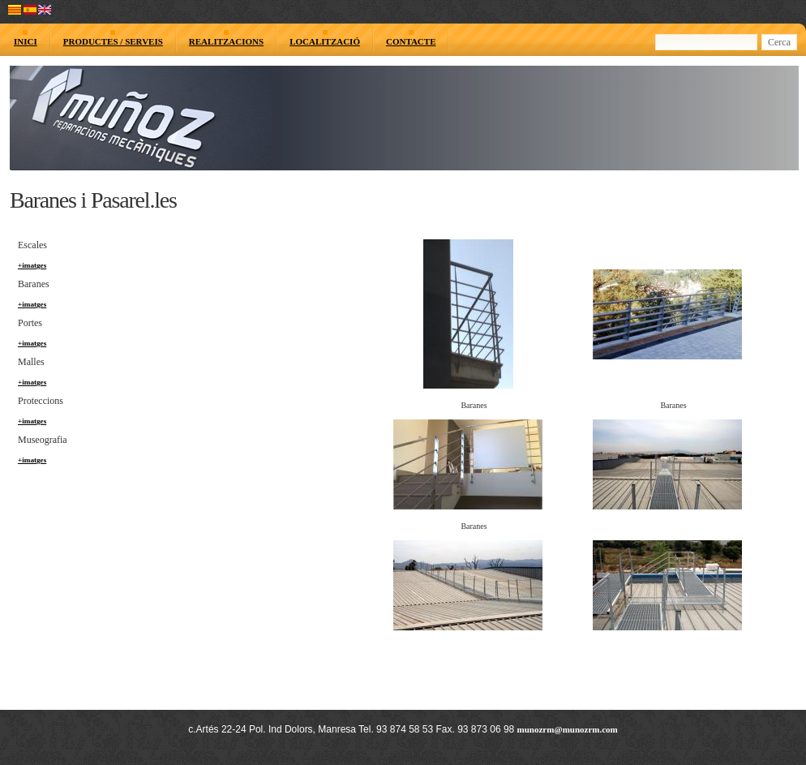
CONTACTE (411, 41)
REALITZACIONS (226, 41)
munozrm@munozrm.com (567, 729)
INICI (25, 41)
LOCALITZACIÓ (324, 41)
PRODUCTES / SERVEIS (113, 41)
